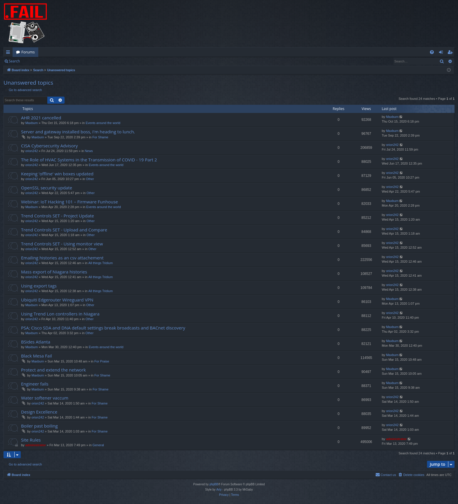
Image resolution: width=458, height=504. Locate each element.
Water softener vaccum (44, 398)
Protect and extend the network (53, 370)
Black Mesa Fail (36, 356)
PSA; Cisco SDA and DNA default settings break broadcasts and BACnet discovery (103, 328)
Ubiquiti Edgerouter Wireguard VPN (57, 300)
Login (32, 61)
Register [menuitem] (451, 53)
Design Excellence (39, 412)
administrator (35, 445)
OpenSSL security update (46, 188)
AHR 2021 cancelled (41, 118)
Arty (219, 489)
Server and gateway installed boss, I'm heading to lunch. (78, 132)
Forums (28, 52)
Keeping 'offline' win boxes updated (57, 174)
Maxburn (31, 123)
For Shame (100, 137)
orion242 (31, 151)
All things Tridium (100, 263)
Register (52, 61)
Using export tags (39, 286)
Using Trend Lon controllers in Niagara (60, 314)
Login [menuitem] (442, 53)
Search (14, 61)
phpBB (213, 484)
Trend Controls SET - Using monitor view (62, 244)
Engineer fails (34, 384)
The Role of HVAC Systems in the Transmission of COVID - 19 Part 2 (89, 160)
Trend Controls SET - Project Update (57, 216)
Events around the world (103, 123)
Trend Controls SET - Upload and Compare (64, 230)
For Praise (101, 361)
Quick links (9, 53)
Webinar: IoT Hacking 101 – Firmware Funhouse (69, 202)
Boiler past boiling (39, 426)
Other (90, 179)
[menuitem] (431, 52)
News (89, 151)
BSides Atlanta (35, 342)
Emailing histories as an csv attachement (62, 258)
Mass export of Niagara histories (54, 272)
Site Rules (31, 440)
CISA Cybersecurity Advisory (49, 146)
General (98, 445)
